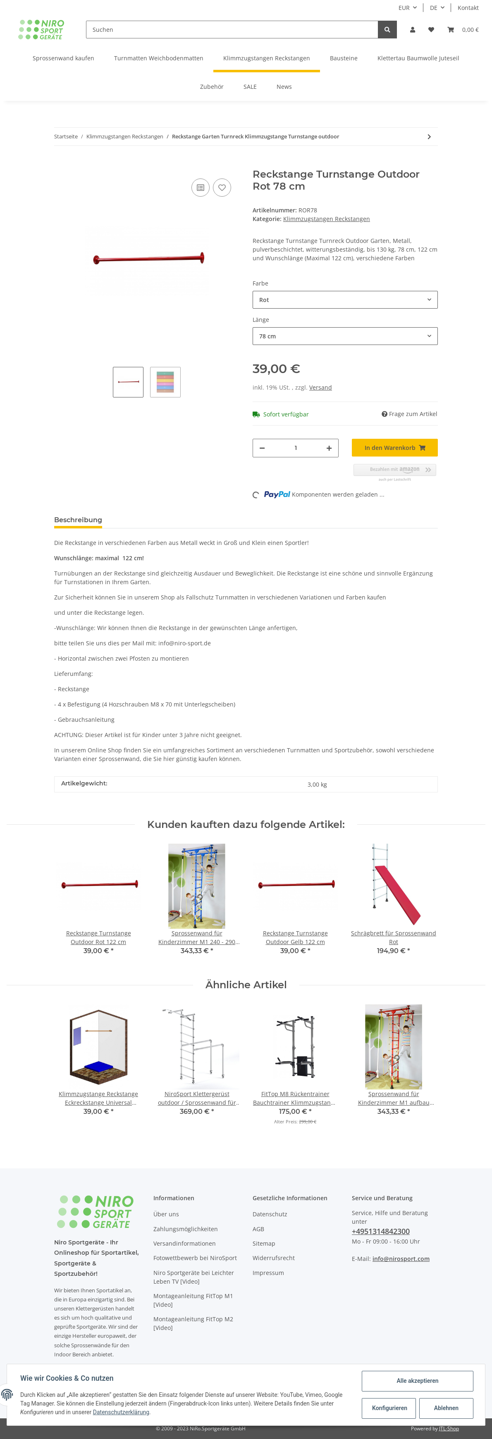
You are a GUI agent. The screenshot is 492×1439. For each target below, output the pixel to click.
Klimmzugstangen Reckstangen (326, 219)
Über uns (166, 1214)
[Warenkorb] (463, 29)
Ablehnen (446, 1408)
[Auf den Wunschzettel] (222, 187)
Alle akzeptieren (417, 1380)
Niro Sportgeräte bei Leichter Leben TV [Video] (193, 1277)
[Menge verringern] (262, 448)
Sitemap (264, 1243)
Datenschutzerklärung (121, 1412)
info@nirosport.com (401, 1259)
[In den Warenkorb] (60, 164)
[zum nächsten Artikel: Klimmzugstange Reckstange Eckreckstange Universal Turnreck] (429, 136)
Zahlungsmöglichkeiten (185, 1229)
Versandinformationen (184, 1243)
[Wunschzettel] (431, 29)
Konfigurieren (389, 1408)
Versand (320, 387)
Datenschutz (270, 1214)
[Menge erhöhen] (329, 448)
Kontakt (468, 8)
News (284, 86)
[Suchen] (232, 29)
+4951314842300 (381, 1231)
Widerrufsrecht (274, 1258)
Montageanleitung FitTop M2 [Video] (193, 1323)
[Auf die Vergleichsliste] (200, 187)
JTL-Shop (449, 1428)
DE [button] (433, 8)
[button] (413, 29)
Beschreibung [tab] (78, 520)
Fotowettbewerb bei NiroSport (195, 1258)
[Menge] (295, 448)
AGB (258, 1229)
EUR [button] (404, 8)
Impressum (268, 1273)
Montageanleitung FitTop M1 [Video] (193, 1300)
